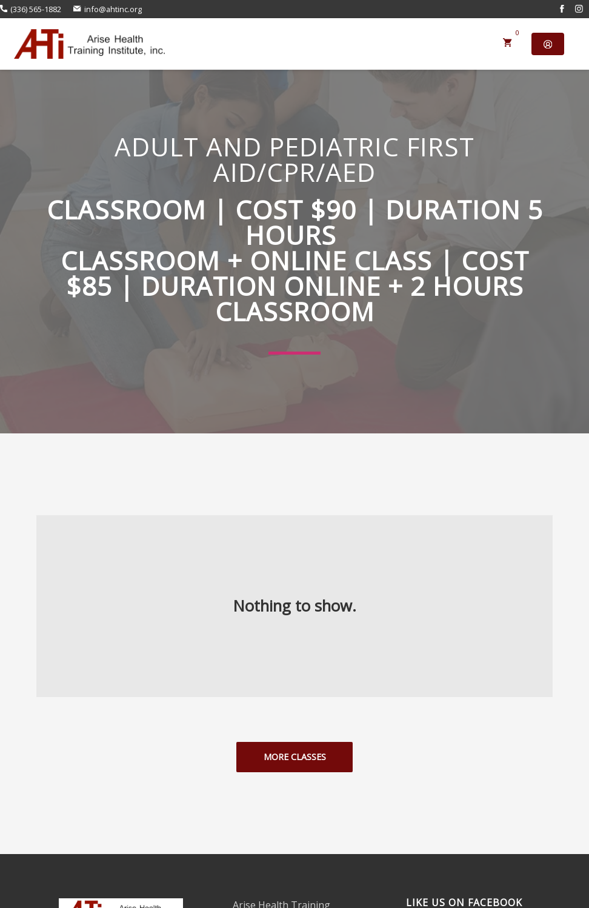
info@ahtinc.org (107, 9)
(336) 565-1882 (30, 9)
